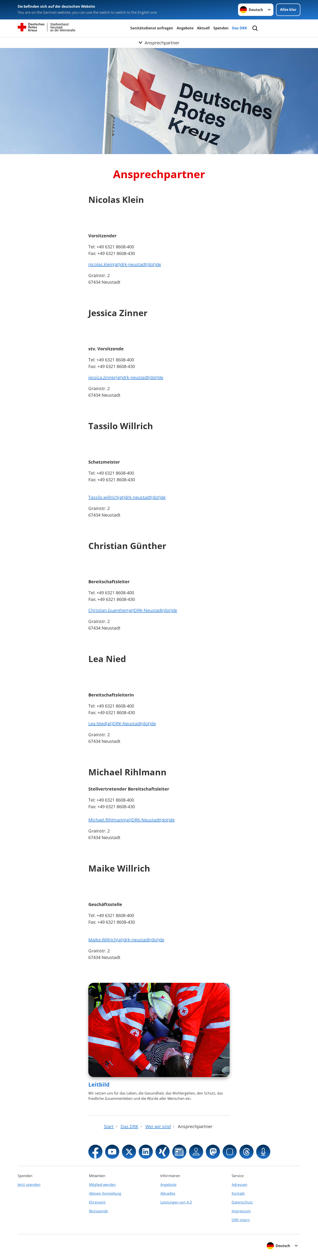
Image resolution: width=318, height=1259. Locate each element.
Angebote (185, 28)
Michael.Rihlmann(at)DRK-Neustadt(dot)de (131, 820)
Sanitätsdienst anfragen (151, 28)
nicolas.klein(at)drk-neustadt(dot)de (124, 264)
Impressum (241, 1211)
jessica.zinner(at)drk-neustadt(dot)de (125, 377)
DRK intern (241, 1219)
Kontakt (238, 1193)
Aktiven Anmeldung (105, 1193)
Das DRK (239, 28)
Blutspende (98, 1211)
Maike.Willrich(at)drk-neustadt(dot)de (126, 940)
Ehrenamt (97, 1202)
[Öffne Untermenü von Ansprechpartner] (159, 42)
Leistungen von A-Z (176, 1202)
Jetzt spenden (29, 1184)
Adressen (239, 1184)
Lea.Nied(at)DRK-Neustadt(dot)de (122, 724)
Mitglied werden (102, 1184)
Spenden (221, 28)
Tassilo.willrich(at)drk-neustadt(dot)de (127, 497)
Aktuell (203, 28)
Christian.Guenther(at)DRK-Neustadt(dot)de (132, 610)
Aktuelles (167, 1193)
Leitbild (99, 1084)
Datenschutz (242, 1202)
